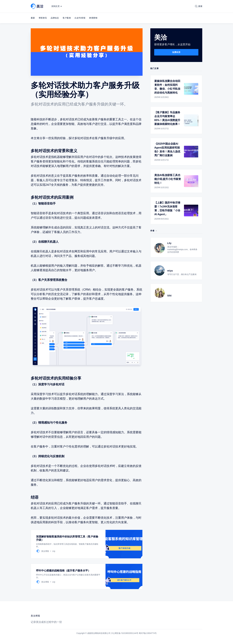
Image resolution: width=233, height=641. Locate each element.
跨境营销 (93, 18)
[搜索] (198, 6)
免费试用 (176, 52)
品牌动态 (55, 18)
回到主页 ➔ (56, 6)
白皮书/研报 (80, 18)
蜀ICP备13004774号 (147, 633)
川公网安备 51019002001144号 (124, 633)
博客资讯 (43, 18)
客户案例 (67, 18)
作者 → (153, 231)
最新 (33, 18)
